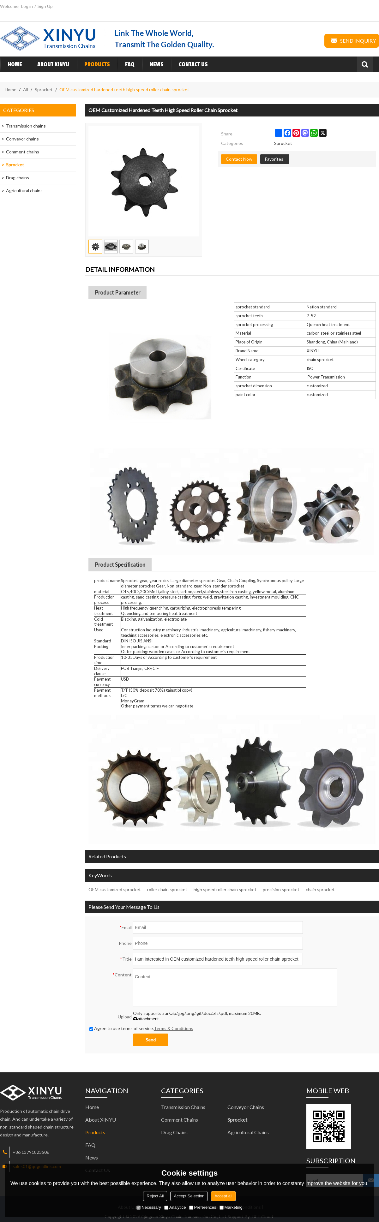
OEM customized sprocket (114, 889)
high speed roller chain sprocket (225, 889)
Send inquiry (352, 40)
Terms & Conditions (173, 1028)
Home (11, 64)
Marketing (231, 1207)
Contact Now (239, 159)
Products (93, 64)
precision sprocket (281, 889)
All (25, 89)
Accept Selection (189, 1196)
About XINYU (49, 64)
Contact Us (189, 64)
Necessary (148, 1207)
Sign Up (45, 6)
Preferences (202, 1207)
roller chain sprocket (167, 889)
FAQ (126, 64)
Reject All (155, 1196)
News (153, 64)
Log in (27, 6)
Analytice (175, 1207)
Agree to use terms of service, (141, 1028)
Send (151, 1039)
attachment (146, 1018)
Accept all (223, 1196)
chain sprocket (320, 889)
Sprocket (44, 89)
